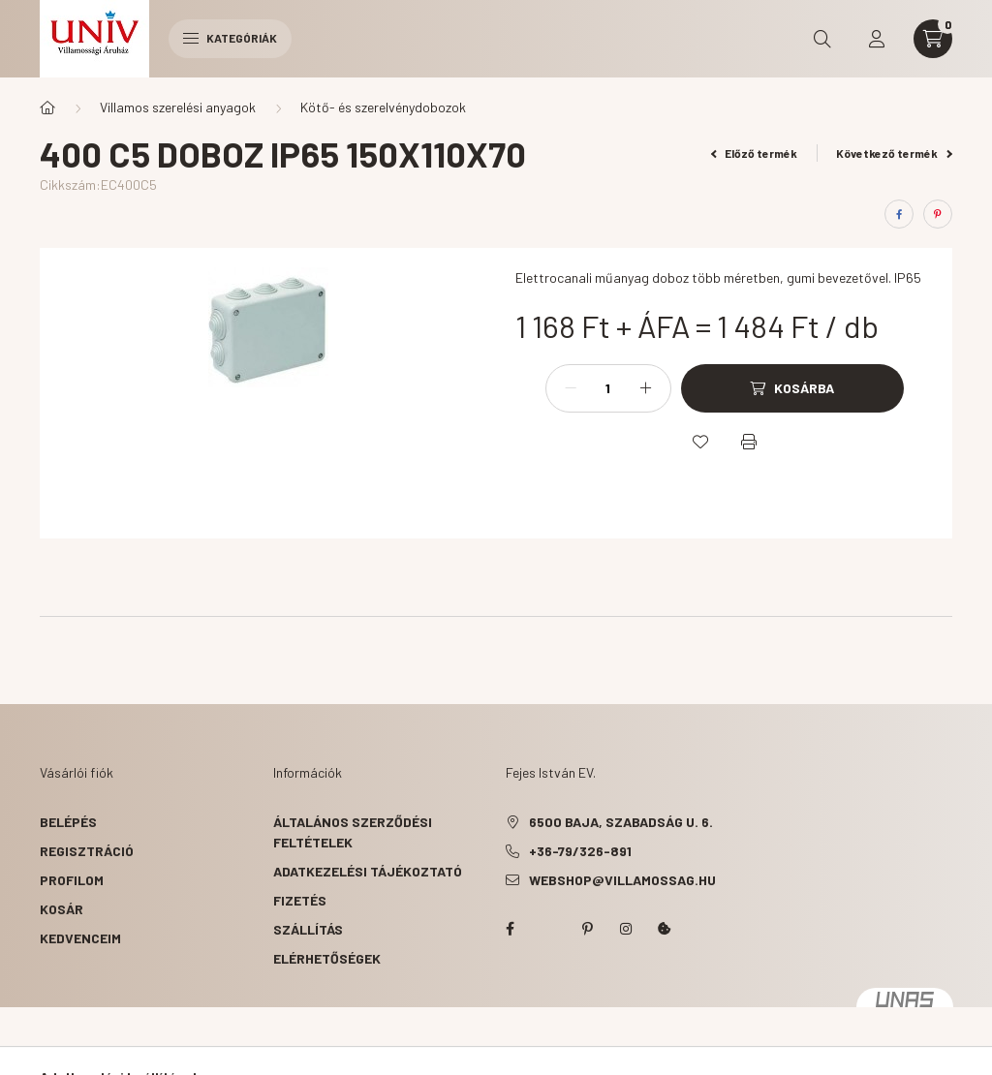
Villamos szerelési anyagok (178, 107)
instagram (625, 928)
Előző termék (754, 153)
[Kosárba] (792, 388)
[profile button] (876, 38)
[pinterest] (937, 214)
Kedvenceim (80, 938)
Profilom (72, 880)
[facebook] (899, 214)
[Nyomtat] (748, 441)
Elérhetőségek (327, 958)
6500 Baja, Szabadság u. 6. (621, 822)
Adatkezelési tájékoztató (367, 871)
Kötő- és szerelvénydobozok (383, 107)
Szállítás (308, 929)
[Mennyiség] (608, 388)
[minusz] (570, 388)
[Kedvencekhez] (700, 441)
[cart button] (933, 38)
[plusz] (646, 388)
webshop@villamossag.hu (622, 880)
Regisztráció (87, 851)
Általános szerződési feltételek (352, 832)
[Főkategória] (47, 107)
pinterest (587, 928)
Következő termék (894, 153)
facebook (509, 928)
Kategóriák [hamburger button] (230, 38)
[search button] (822, 38)
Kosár (61, 909)
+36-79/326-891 (580, 851)
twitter (548, 928)
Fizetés (299, 900)
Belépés (68, 822)
